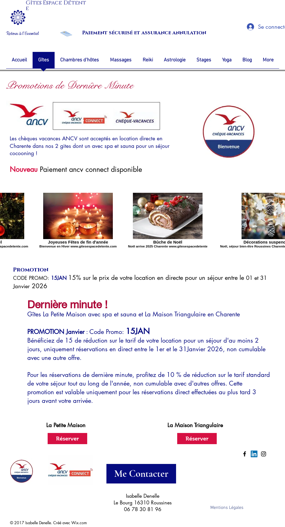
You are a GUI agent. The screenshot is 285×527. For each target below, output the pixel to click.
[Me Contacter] (141, 473)
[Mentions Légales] (227, 507)
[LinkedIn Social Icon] (254, 454)
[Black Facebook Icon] (244, 454)
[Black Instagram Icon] (263, 454)
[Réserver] (67, 438)
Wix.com (79, 522)
